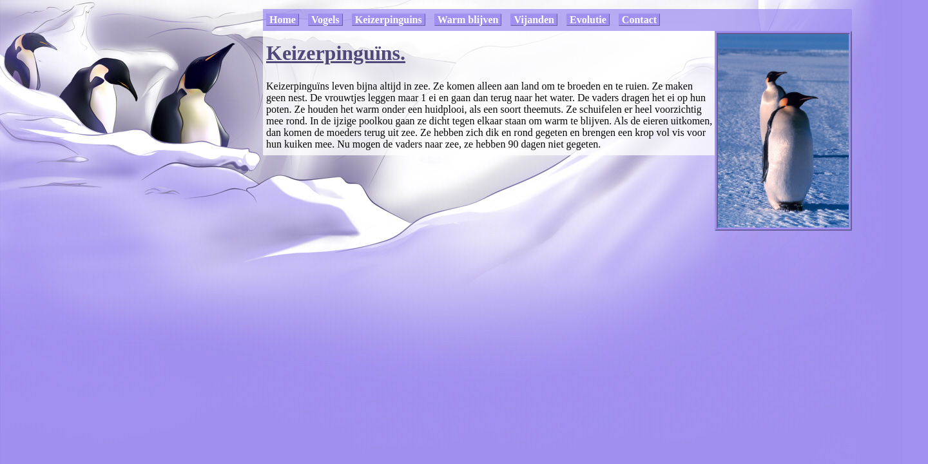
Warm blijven (468, 19)
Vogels (325, 19)
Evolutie (588, 19)
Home (282, 19)
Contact (639, 19)
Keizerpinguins (388, 19)
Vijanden (534, 19)
